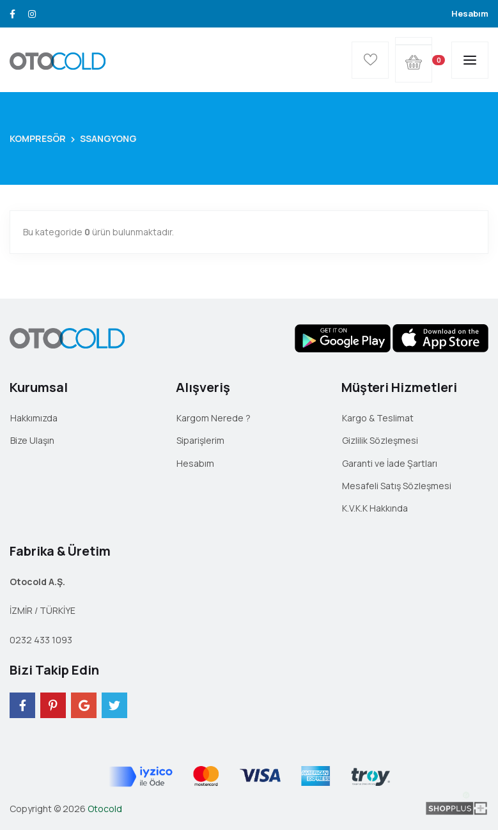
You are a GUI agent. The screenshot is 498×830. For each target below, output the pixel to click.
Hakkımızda (34, 418)
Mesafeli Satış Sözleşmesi (396, 486)
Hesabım (469, 13)
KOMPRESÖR (38, 138)
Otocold (105, 809)
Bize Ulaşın (32, 440)
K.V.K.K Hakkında (375, 508)
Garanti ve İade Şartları (389, 463)
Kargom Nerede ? (213, 418)
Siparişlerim (200, 440)
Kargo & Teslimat (378, 418)
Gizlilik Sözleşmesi (380, 440)
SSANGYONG (108, 138)
